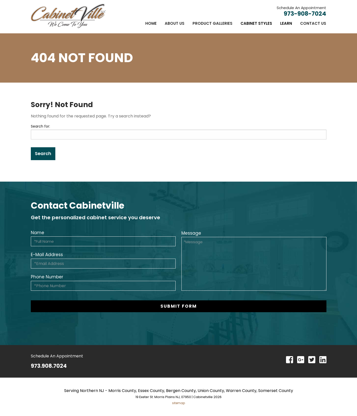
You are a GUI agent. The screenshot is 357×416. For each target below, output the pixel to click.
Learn (286, 23)
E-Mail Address (47, 255)
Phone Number (47, 277)
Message (191, 233)
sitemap (178, 403)
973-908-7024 (305, 14)
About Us (174, 23)
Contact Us (313, 23)
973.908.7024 (49, 366)
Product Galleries (212, 23)
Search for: (40, 126)
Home (151, 23)
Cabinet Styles (256, 23)
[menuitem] (151, 23)
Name (37, 233)
